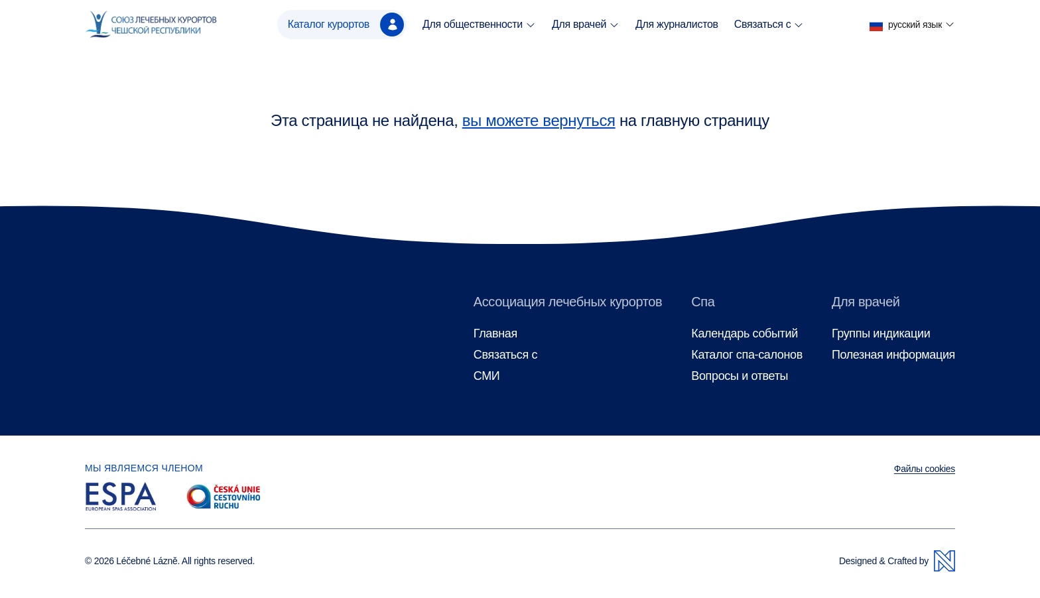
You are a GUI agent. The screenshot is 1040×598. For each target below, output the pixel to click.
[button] (912, 25)
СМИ (487, 376)
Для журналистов (676, 24)
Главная (495, 334)
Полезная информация (893, 355)
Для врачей (585, 24)
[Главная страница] (151, 24)
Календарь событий (744, 334)
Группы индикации (881, 334)
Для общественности (479, 24)
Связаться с (769, 24)
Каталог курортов (346, 24)
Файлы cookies (924, 468)
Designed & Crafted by (897, 560)
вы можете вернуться (539, 120)
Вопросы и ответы (739, 376)
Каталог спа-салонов (747, 355)
